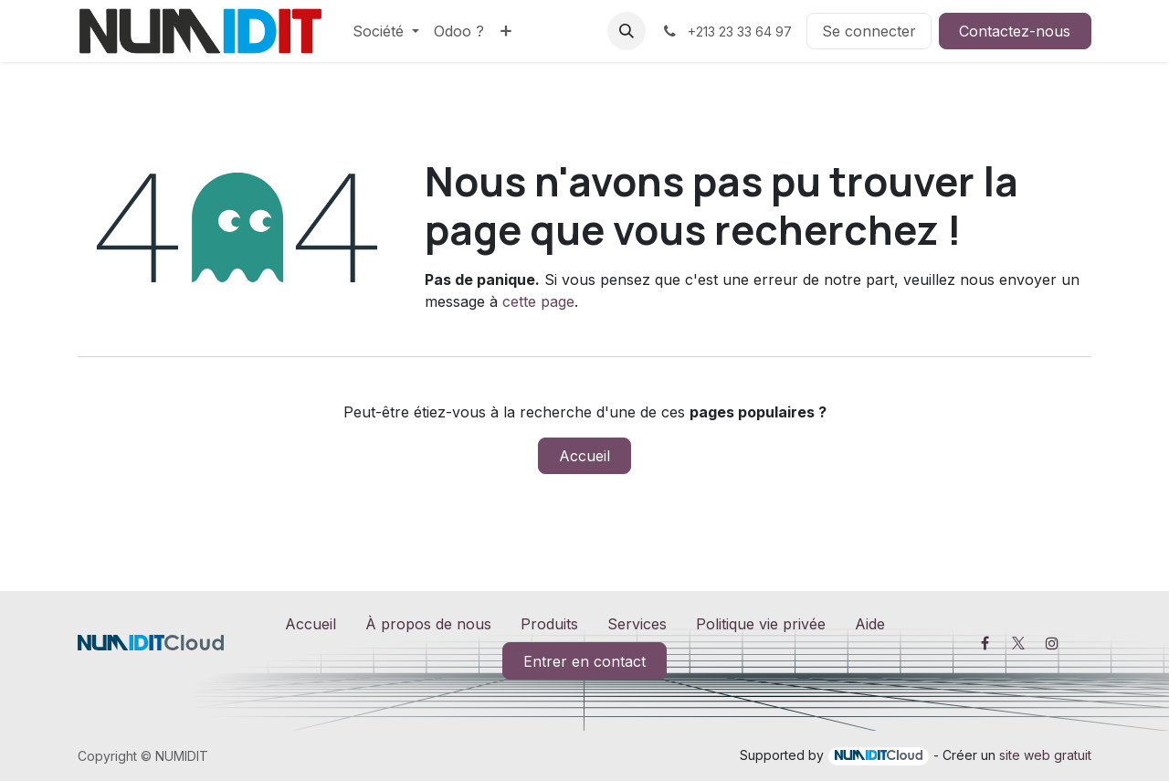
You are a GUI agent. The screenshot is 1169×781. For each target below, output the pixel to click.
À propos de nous (428, 624)
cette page (538, 301)
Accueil (584, 456)
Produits (549, 624)
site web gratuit (1045, 755)
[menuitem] (386, 31)
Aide (870, 624)
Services (637, 624)
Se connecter (869, 31)
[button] (626, 31)
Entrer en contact (584, 661)
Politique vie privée (761, 624)
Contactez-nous (1014, 31)
